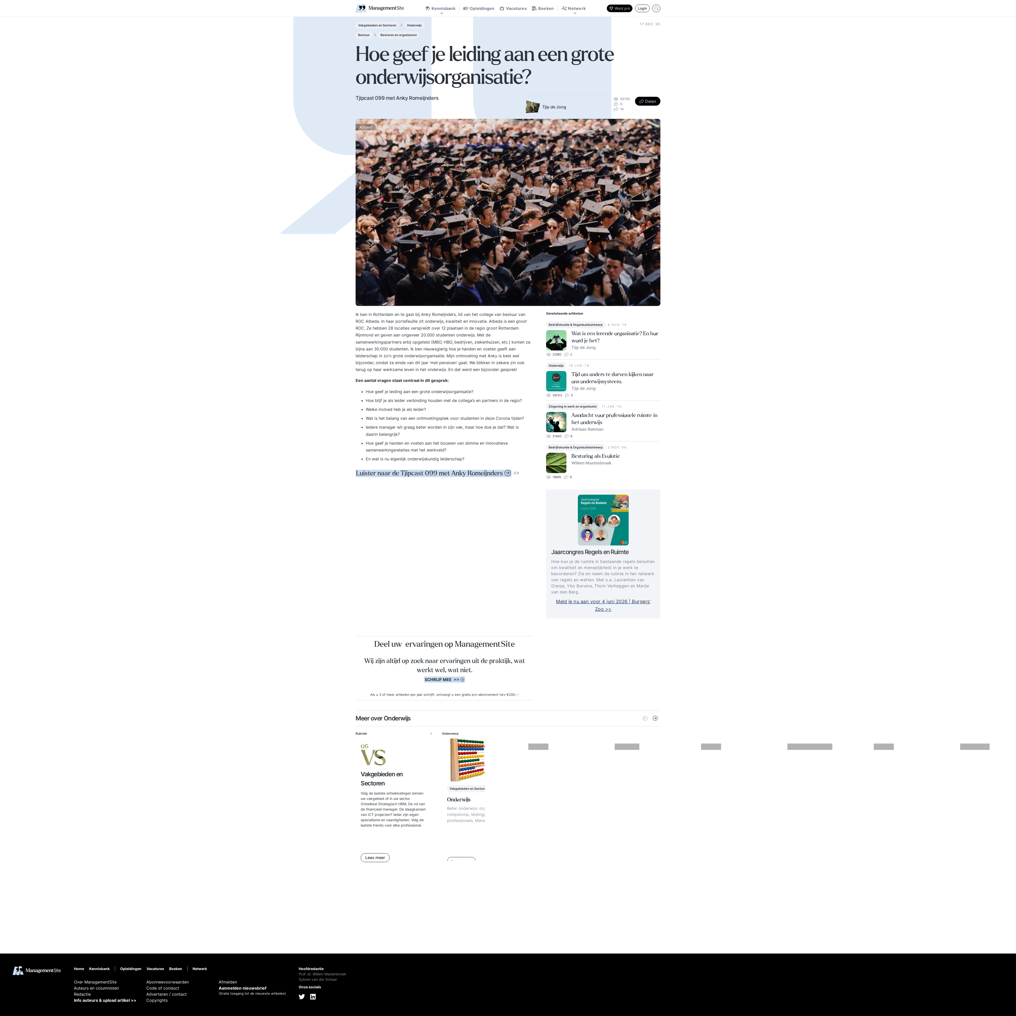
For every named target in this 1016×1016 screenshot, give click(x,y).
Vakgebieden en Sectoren (377, 25)
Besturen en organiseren (398, 35)
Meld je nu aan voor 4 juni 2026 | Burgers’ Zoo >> (613, 605)
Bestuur (364, 35)
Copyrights (157, 1000)
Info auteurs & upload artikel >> (105, 1000)
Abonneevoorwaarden (167, 982)
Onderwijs (414, 25)
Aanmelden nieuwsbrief (242, 988)
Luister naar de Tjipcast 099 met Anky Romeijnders (429, 473)
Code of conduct (162, 988)
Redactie (82, 994)
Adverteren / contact (166, 994)
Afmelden (228, 982)
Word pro (619, 8)
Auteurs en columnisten (96, 988)
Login (642, 8)
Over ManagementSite (95, 982)
